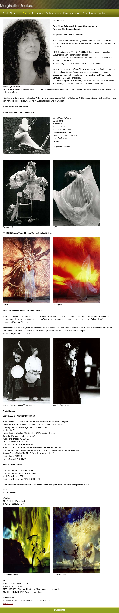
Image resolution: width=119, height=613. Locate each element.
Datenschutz (59, 610)
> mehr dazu (8, 603)
